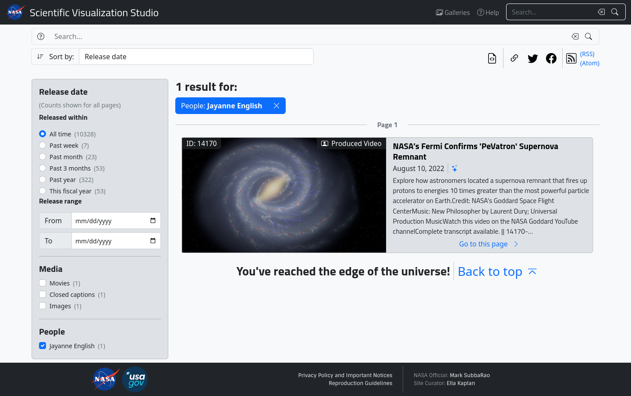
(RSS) (587, 54)
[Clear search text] (599, 12)
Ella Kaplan (461, 383)
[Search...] (549, 12)
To (48, 241)
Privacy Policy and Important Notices (345, 375)
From (53, 220)
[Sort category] (196, 56)
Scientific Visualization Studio (94, 12)
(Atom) (589, 63)
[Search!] (616, 12)
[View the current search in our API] (492, 58)
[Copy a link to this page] (514, 58)
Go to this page (489, 243)
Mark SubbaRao (470, 375)
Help (488, 12)
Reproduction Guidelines (360, 383)
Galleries (453, 12)
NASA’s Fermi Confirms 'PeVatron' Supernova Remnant (475, 151)
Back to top (497, 271)
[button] (276, 105)
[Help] (41, 36)
